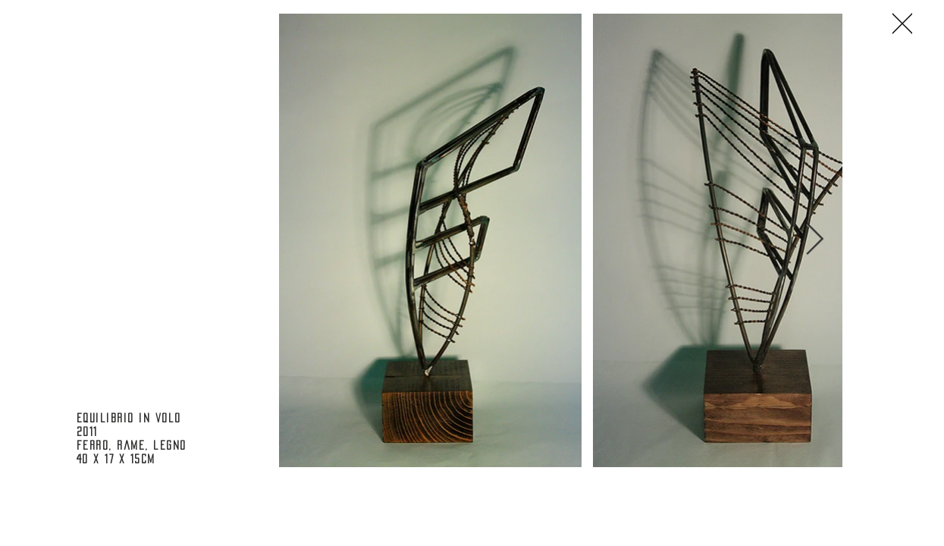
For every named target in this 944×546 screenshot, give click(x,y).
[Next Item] (814, 239)
